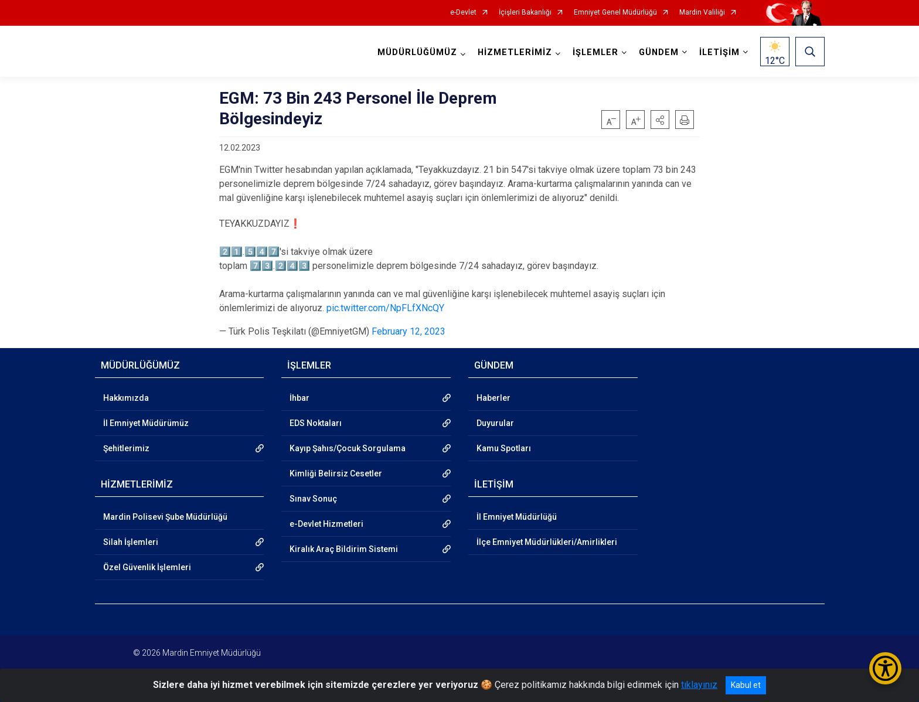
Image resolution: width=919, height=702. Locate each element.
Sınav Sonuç (313, 498)
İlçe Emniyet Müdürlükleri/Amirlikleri (546, 542)
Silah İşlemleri (130, 542)
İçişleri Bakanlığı (525, 12)
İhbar (299, 398)
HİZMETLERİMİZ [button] (515, 52)
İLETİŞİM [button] (719, 52)
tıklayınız (699, 684)
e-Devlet (463, 12)
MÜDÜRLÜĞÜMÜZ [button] (417, 52)
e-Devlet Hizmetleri (326, 524)
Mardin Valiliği (702, 12)
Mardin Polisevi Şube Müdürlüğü (165, 517)
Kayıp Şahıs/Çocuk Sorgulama (348, 448)
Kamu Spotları (503, 448)
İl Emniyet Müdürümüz (146, 423)
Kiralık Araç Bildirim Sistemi (344, 549)
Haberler (493, 398)
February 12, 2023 (408, 331)
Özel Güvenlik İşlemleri (147, 567)
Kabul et (746, 685)
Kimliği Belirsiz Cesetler (336, 473)
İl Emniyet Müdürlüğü (516, 517)
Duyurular (495, 423)
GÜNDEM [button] (659, 52)
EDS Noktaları (316, 423)
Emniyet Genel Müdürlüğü (615, 12)
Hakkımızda (126, 398)
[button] (660, 119)
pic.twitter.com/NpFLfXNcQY (385, 307)
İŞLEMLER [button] (595, 52)
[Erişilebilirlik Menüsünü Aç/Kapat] (885, 668)
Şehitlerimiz (126, 448)
